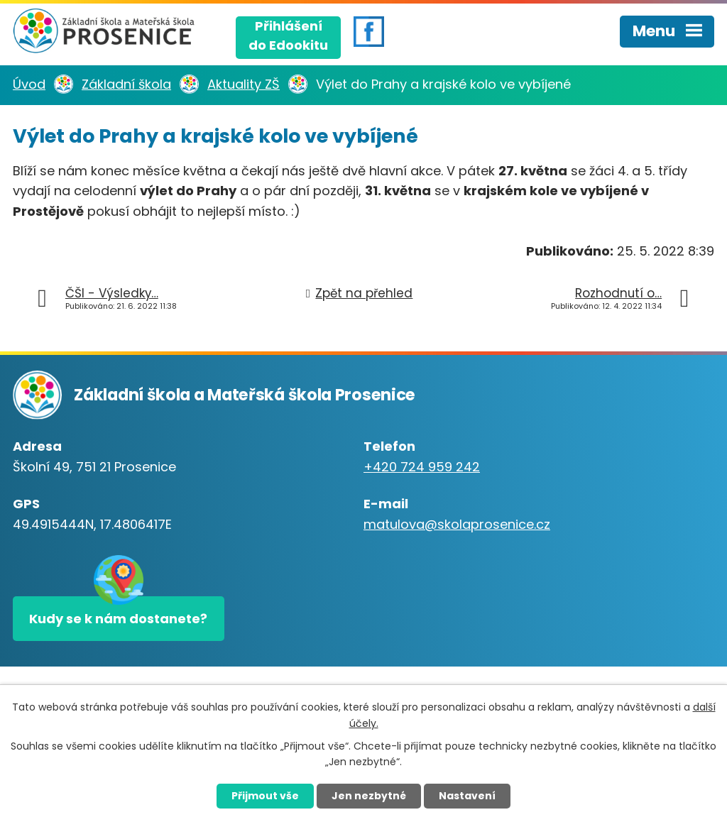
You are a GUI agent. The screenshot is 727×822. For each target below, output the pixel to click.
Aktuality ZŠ (243, 84)
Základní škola (126, 84)
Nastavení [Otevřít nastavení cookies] (467, 796)
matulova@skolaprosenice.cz (457, 524)
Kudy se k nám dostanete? (118, 619)
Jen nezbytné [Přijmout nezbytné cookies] (369, 796)
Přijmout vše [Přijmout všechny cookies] (265, 796)
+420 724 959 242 (422, 467)
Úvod (29, 84)
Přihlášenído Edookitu (288, 35)
